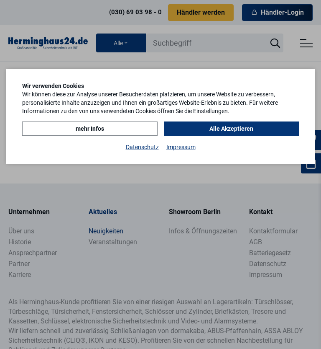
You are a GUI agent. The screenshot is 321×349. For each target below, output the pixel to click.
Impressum (181, 147)
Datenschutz (142, 147)
